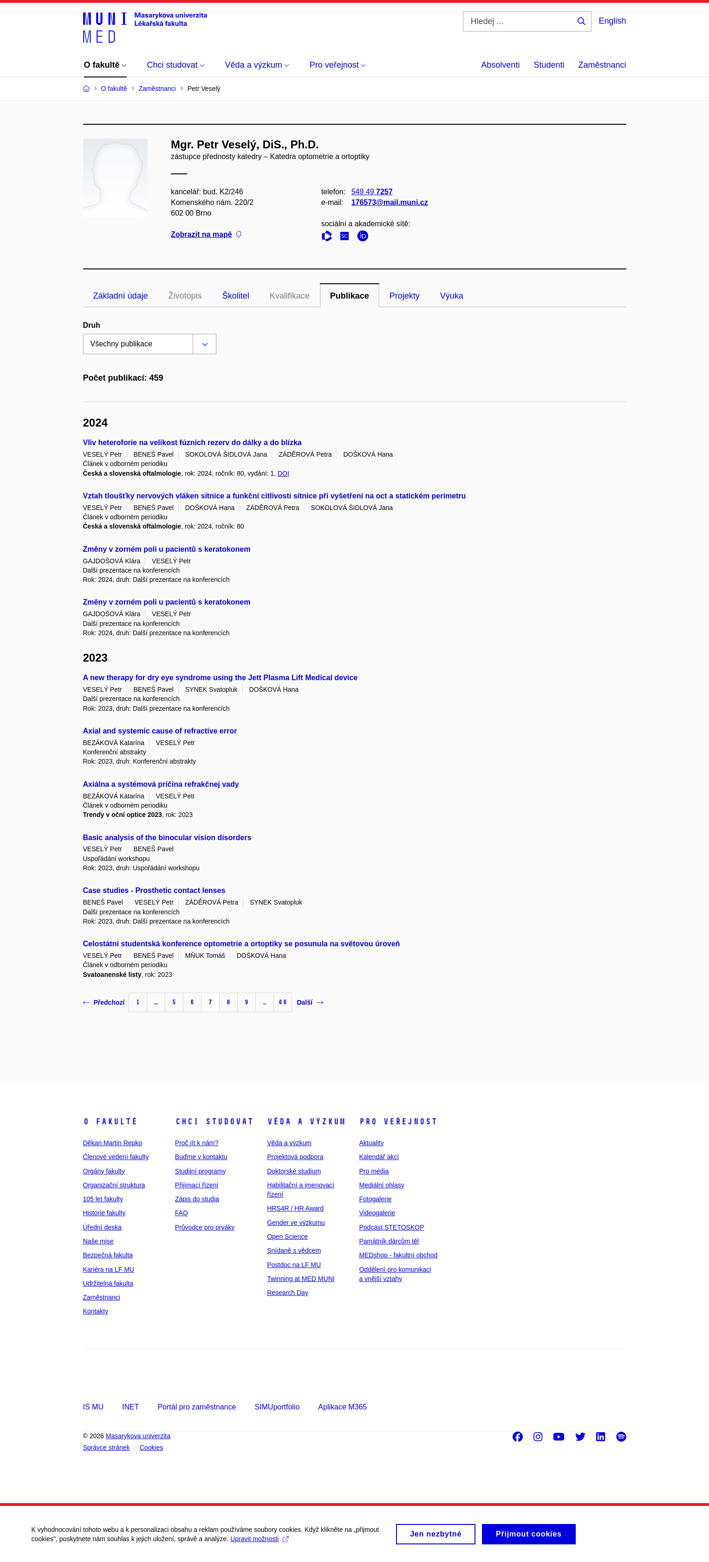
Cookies (151, 1447)
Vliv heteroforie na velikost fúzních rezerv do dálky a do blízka (192, 442)
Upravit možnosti (260, 1542)
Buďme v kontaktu (201, 1156)
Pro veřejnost (398, 1121)
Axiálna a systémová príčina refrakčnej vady (161, 784)
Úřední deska (102, 1227)
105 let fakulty (103, 1199)
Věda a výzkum (306, 1121)
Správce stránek (106, 1447)
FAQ (181, 1213)
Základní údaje (120, 295)
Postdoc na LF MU (294, 1265)
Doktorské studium (294, 1171)
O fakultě (110, 1121)
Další (310, 1002)
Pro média (374, 1171)
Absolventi (500, 65)
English (612, 21)
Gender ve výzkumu (296, 1222)
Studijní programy (200, 1171)
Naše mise (98, 1241)
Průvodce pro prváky (204, 1227)
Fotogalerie (375, 1199)
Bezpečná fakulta (108, 1255)
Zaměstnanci (602, 65)
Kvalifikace (290, 295)
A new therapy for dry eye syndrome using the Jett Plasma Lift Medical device (220, 678)
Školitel (235, 295)
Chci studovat (214, 1121)
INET (130, 1407)
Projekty (405, 295)
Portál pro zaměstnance (196, 1407)
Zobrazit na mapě (206, 235)
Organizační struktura (114, 1185)
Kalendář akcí (379, 1156)
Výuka (451, 295)
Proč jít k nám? (196, 1143)
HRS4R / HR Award (295, 1208)
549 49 (371, 192)
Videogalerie (377, 1213)
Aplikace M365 (342, 1407)
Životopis (185, 295)
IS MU (93, 1407)
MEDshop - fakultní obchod (398, 1255)
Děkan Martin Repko (113, 1143)
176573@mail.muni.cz (389, 202)
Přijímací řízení (196, 1185)
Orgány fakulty (104, 1171)
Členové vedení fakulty (116, 1156)
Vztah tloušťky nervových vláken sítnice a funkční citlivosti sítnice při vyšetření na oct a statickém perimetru (274, 496)
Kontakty (95, 1311)
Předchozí (104, 1002)
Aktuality (371, 1143)
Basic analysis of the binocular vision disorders (167, 838)
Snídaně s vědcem (294, 1250)
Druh (91, 325)
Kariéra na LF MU (108, 1269)
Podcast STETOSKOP (391, 1227)
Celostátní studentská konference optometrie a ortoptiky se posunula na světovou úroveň (241, 944)
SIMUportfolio (276, 1407)
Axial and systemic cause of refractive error (160, 731)
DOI (283, 473)
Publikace (349, 295)
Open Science (287, 1236)
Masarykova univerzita (138, 1436)
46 (282, 1002)
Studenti (548, 65)
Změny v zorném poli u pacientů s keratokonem (167, 549)
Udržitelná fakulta (108, 1283)
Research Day (287, 1292)
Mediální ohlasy (381, 1185)
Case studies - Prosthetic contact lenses (154, 890)
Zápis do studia (197, 1199)
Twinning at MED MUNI (300, 1278)
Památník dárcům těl (388, 1241)
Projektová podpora (295, 1156)
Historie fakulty (104, 1213)
